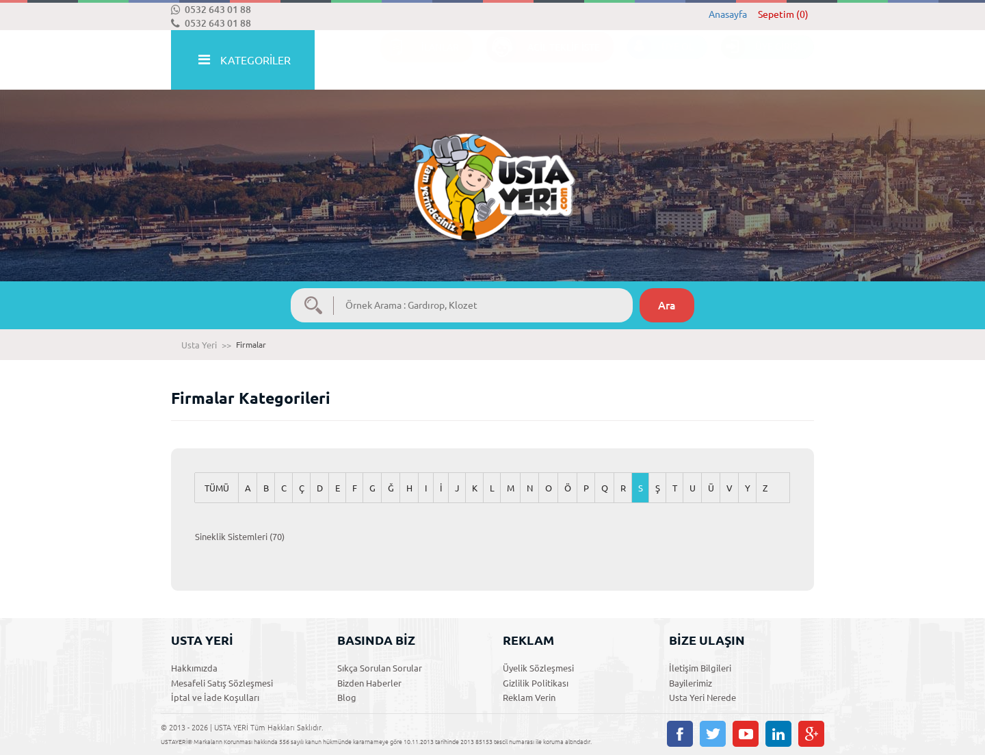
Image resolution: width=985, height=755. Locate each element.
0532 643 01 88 (211, 9)
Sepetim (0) (783, 14)
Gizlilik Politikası (535, 683)
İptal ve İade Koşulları (215, 697)
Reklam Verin (529, 697)
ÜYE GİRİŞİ (760, 61)
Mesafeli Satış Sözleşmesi (222, 683)
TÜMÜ (217, 488)
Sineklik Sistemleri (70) (240, 536)
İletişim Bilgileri (700, 668)
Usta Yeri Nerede (702, 697)
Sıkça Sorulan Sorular (379, 668)
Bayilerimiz (690, 683)
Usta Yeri (199, 345)
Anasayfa (728, 14)
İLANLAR (419, 60)
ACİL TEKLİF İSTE (543, 60)
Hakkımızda (194, 668)
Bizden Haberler (369, 683)
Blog (346, 697)
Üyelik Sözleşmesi (538, 668)
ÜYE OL (660, 61)
